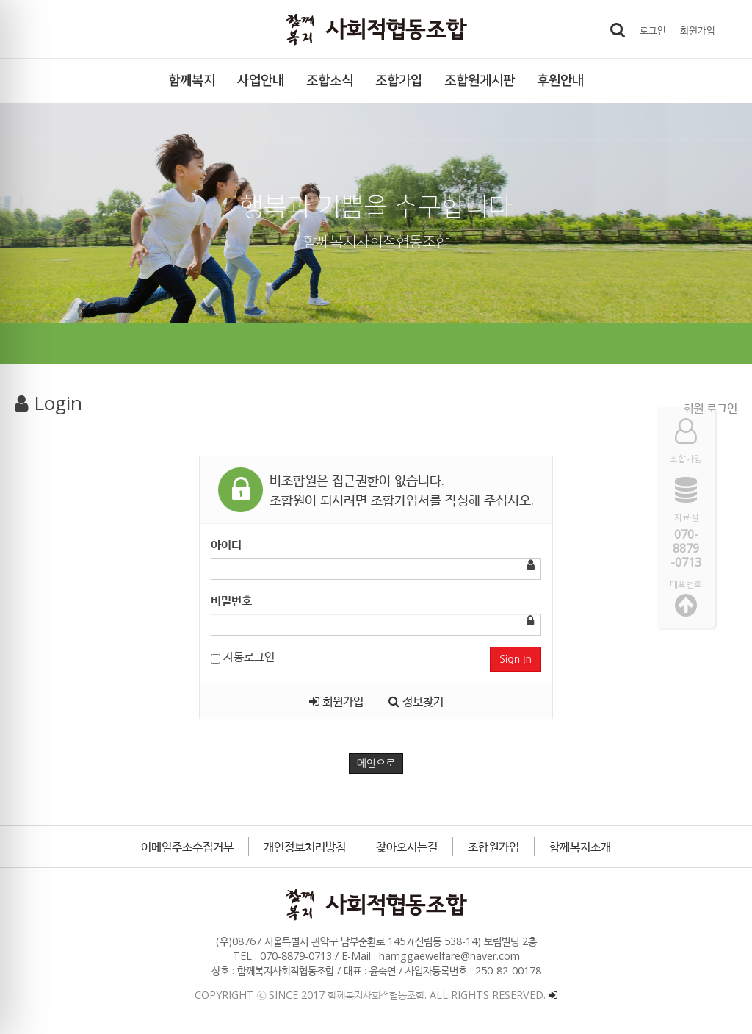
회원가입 (697, 29)
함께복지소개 (580, 847)
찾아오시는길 (407, 847)
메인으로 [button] (376, 763)
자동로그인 (243, 656)
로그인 (653, 29)
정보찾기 (416, 701)
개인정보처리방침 (305, 847)
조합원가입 (493, 847)
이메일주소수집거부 (187, 847)
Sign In (515, 659)
